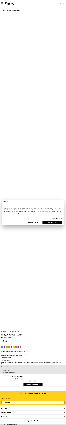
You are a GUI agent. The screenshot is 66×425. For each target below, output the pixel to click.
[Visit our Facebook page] (25, 421)
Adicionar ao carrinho (33, 384)
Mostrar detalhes (56, 218)
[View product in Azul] (2, 347)
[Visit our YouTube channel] (34, 421)
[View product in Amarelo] (14, 347)
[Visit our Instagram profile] (28, 421)
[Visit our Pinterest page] (31, 421)
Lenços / (10, 10)
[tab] (33, 408)
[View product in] (16, 347)
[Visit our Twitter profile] (37, 421)
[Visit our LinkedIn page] (40, 421)
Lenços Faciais (16, 10)
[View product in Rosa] (4, 347)
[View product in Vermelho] (11, 347)
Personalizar (33, 222)
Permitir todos (52, 222)
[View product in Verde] (7, 347)
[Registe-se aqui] (33, 398)
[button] (2, 3)
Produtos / (5, 10)
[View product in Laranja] (9, 347)
